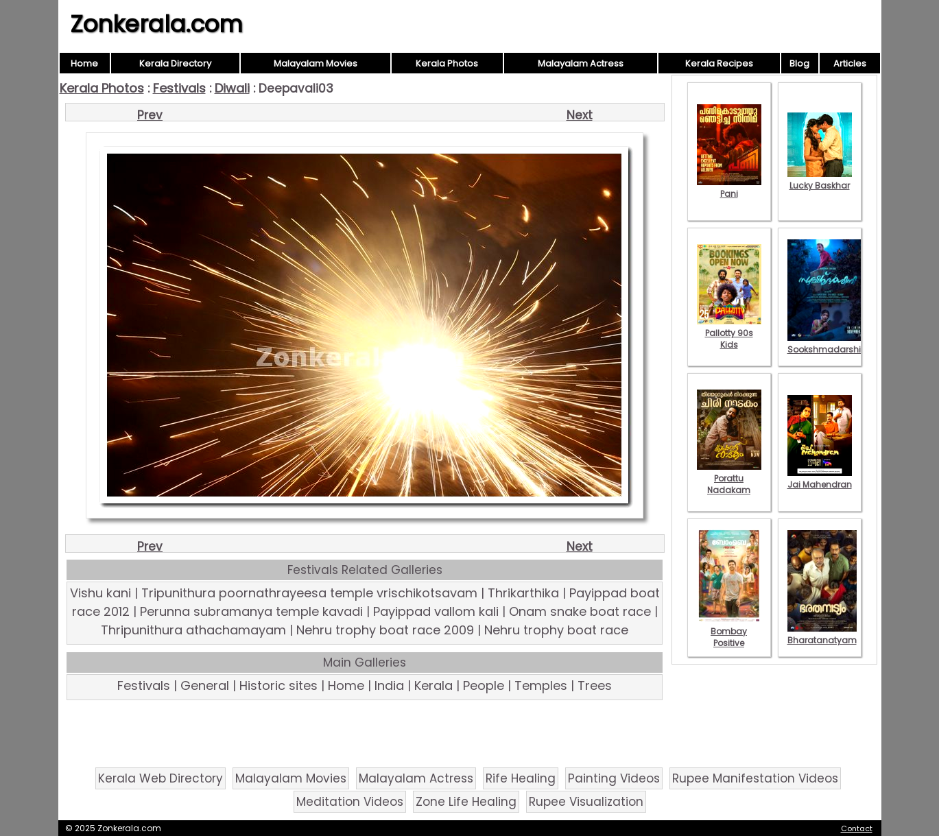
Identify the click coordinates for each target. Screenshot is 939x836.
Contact (856, 828)
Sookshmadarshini (827, 343)
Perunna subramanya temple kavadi (251, 611)
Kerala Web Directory (160, 778)
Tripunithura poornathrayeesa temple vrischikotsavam (309, 592)
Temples (540, 685)
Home (84, 63)
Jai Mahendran (819, 478)
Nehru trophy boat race (556, 629)
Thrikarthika (523, 592)
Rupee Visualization (586, 801)
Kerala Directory (175, 63)
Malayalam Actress (580, 63)
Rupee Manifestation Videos (755, 778)
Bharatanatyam (822, 634)
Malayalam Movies (315, 63)
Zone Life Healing (466, 801)
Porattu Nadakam (729, 478)
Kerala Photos (447, 63)
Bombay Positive (729, 631)
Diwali (232, 88)
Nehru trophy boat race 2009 (385, 629)
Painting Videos (614, 778)
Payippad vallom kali (436, 611)
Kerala (433, 685)
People (483, 685)
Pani (729, 188)
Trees (595, 685)
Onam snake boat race (580, 611)
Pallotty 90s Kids (729, 332)
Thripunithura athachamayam (193, 629)
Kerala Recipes (719, 63)
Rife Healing (521, 778)
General (204, 685)
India (389, 685)
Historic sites (278, 685)
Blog (799, 63)
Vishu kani (100, 592)
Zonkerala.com (156, 24)
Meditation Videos (349, 801)
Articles (849, 63)
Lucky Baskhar (819, 179)
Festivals (179, 88)
